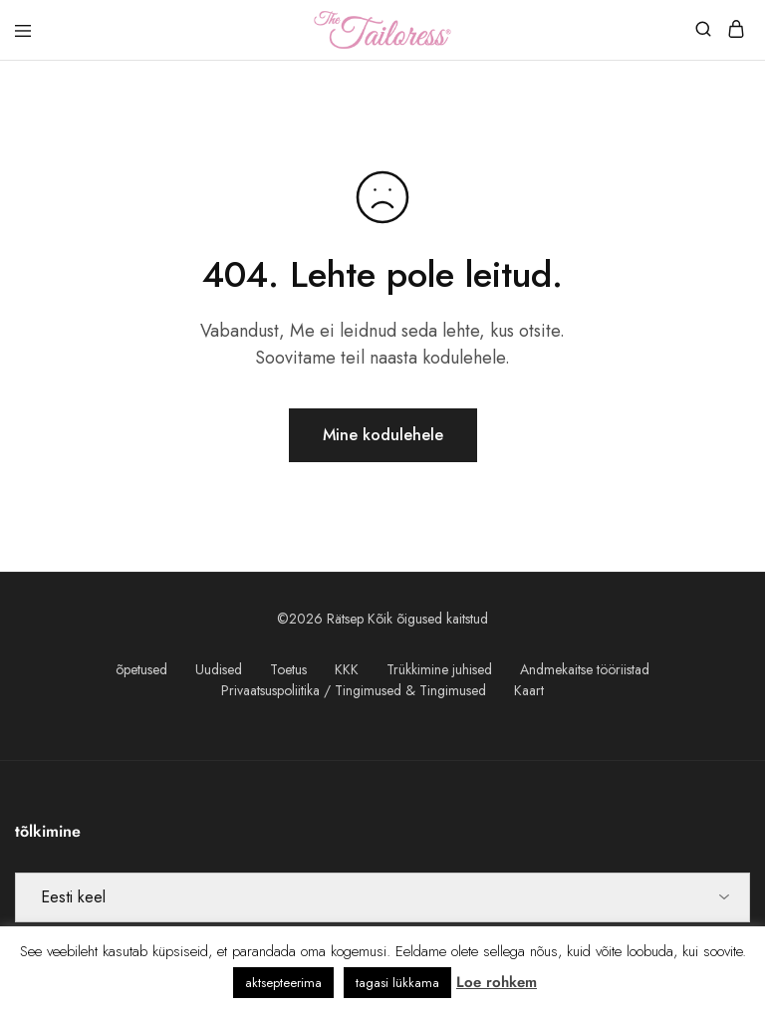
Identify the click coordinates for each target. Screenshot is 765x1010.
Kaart (529, 690)
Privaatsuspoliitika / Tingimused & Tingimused (353, 690)
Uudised (218, 669)
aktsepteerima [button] (283, 982)
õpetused (141, 669)
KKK (347, 669)
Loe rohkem (496, 982)
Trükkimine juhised (439, 669)
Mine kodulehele (383, 434)
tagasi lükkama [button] (397, 982)
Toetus (288, 669)
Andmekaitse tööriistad (584, 669)
